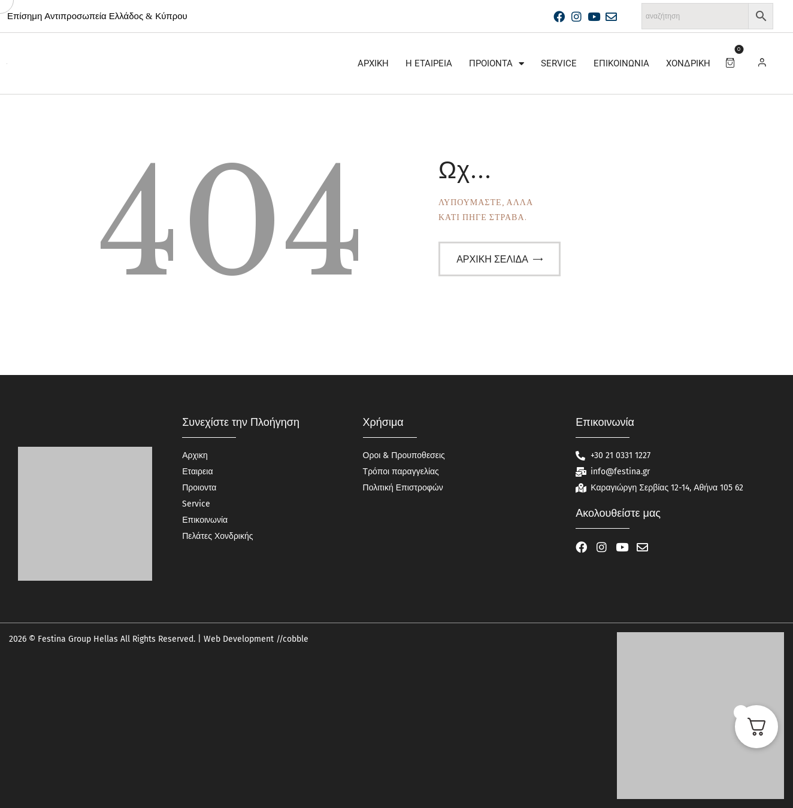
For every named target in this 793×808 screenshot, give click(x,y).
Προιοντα (496, 63)
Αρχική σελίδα (492, 259)
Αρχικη (373, 63)
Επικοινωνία (621, 63)
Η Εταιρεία (428, 63)
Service (559, 63)
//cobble (291, 639)
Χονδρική (688, 63)
